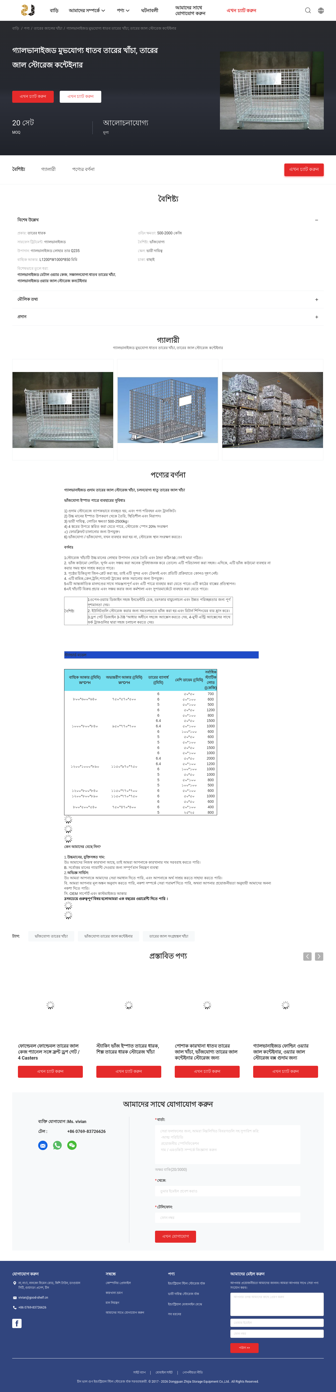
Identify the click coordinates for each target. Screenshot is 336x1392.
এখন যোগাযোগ (175, 1236)
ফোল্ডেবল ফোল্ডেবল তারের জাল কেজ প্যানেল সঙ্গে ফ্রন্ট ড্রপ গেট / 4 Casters (49, 1052)
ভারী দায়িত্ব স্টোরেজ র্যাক (183, 1294)
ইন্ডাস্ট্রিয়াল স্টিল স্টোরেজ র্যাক (186, 1283)
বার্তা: (161, 1120)
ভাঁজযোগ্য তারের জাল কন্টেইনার (108, 936)
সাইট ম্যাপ (139, 1372)
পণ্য (27, 28)
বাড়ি (15, 28)
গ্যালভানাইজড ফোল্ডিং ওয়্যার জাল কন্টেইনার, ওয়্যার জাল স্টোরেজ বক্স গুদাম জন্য (280, 1052)
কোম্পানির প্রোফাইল (118, 1283)
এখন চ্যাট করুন (33, 96)
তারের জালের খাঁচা (48, 28)
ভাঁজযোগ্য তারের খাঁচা (51, 936)
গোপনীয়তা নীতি (193, 1372)
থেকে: (161, 1180)
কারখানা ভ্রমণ (114, 1293)
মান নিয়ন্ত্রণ (112, 1303)
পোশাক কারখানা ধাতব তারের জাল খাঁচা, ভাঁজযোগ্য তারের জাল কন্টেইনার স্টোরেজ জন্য (206, 1052)
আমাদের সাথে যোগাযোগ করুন (125, 1312)
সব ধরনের (174, 1314)
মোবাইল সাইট (164, 1372)
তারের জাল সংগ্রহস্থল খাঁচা (168, 936)
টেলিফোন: (165, 1207)
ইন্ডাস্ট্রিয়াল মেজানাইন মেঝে (185, 1304)
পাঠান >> (244, 1348)
